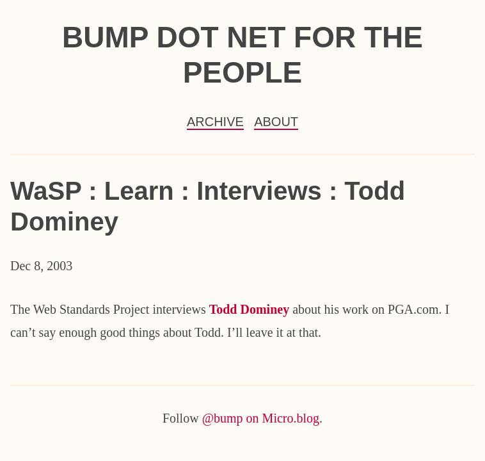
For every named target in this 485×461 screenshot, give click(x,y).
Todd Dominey (249, 309)
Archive (215, 122)
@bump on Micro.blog (260, 418)
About (276, 122)
